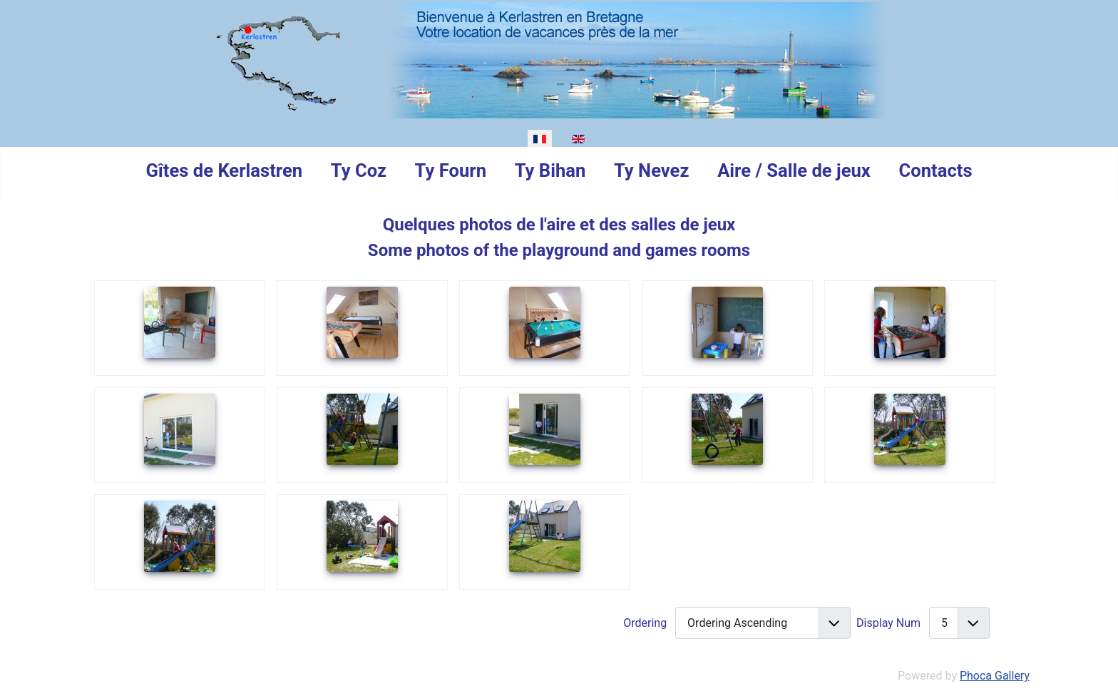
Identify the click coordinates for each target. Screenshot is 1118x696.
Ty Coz (358, 170)
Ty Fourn (450, 170)
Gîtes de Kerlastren (223, 170)
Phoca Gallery (995, 675)
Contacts (936, 170)
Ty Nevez (651, 170)
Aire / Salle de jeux (794, 170)
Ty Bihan (550, 170)
